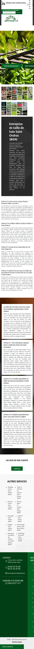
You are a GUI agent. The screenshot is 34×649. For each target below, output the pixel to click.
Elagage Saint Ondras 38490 (10, 527)
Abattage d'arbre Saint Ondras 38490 (10, 490)
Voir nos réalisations (11, 66)
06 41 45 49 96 (14, 568)
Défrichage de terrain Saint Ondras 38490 (21, 537)
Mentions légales (17, 642)
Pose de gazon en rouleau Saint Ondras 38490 (19, 507)
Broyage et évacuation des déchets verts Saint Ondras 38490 (11, 539)
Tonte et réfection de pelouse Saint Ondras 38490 (19, 492)
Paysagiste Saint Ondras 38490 (11, 518)
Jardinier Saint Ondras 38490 (20, 518)
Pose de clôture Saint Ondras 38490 (10, 505)
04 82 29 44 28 (28, 4)
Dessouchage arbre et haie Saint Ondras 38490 (20, 527)
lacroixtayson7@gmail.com (16, 573)
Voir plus (17, 469)
